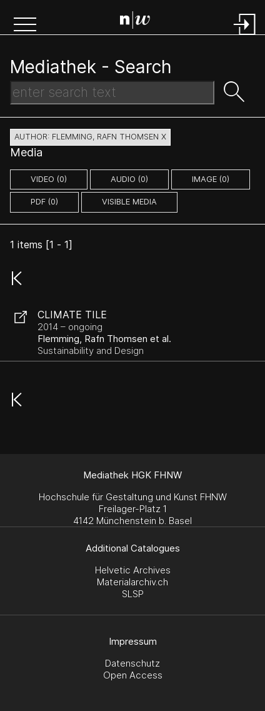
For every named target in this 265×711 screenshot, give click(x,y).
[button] (25, 25)
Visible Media (129, 201)
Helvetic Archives (133, 570)
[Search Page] (135, 22)
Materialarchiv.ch (132, 582)
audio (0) (129, 179)
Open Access (132, 675)
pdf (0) (44, 201)
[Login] (245, 36)
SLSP (133, 594)
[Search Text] (112, 92)
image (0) (210, 179)
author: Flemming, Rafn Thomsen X (90, 136)
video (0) (49, 179)
